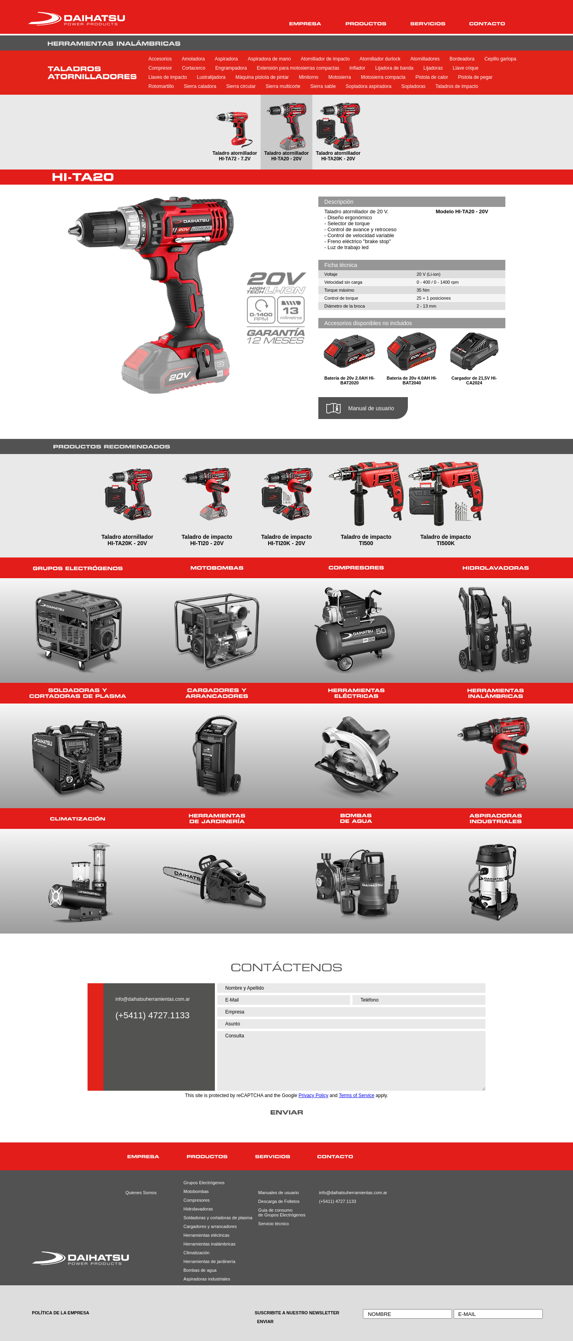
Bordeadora (462, 59)
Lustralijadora (211, 77)
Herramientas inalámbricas (207, 1244)
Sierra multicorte (282, 86)
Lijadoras (433, 68)
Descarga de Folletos (275, 1201)
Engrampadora (231, 68)
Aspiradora (226, 59)
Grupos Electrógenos (203, 1182)
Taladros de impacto (456, 86)
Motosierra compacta (383, 77)
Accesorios (160, 59)
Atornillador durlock (380, 59)
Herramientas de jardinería (207, 1261)
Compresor (160, 68)
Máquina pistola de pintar (262, 77)
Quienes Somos (140, 1192)
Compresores (196, 1200)
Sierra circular (240, 86)
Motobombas (196, 1191)
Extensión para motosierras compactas (298, 68)
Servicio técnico (273, 1223)
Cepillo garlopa (500, 59)
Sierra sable (323, 86)
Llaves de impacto (167, 77)
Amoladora (193, 59)
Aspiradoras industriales (206, 1279)
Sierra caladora (200, 86)
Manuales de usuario (275, 1192)
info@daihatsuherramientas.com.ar (152, 999)
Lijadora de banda (394, 68)
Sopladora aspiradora (369, 86)
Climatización (196, 1252)
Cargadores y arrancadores (207, 1226)
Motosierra (339, 77)
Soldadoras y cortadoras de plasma (207, 1217)
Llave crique (466, 68)
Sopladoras (413, 86)
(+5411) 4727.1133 (337, 1201)
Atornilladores (424, 59)
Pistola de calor (431, 77)
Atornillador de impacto (325, 59)
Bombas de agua (199, 1270)
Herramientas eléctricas (206, 1235)
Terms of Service (356, 1095)
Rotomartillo (161, 86)
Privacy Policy (313, 1095)
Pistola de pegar (475, 77)
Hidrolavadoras (198, 1209)
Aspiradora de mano (269, 59)
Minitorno (308, 77)
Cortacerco (193, 68)
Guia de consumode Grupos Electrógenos (275, 1212)
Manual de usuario (371, 408)
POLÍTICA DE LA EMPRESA (60, 1312)
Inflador (357, 68)
